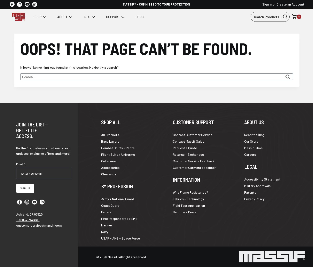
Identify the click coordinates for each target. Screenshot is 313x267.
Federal (106, 212)
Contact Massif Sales (188, 141)
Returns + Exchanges (188, 154)
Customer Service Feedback (193, 161)
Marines (107, 225)
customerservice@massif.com (39, 224)
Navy (104, 232)
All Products (110, 135)
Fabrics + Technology (188, 199)
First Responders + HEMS (119, 218)
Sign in (267, 4)
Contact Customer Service (192, 135)
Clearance (108, 174)
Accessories (110, 167)
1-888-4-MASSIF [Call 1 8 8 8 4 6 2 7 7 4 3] (28, 219)
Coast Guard (110, 205)
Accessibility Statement (262, 179)
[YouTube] (27, 4)
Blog (140, 17)
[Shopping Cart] (296, 16)
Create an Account (290, 4)
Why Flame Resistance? (190, 192)
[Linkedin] (34, 4)
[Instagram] (19, 4)
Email (20, 164)
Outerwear (109, 161)
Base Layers (110, 141)
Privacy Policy (254, 199)
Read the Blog (254, 135)
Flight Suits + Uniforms (118, 154)
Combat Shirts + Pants (117, 148)
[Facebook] (12, 4)
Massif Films (253, 148)
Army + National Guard (117, 199)
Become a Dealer (185, 212)
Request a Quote (185, 148)
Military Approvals (257, 186)
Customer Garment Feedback (194, 167)
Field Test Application (189, 205)
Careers (250, 154)
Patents (250, 192)
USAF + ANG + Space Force (120, 238)
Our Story (251, 141)
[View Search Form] (270, 17)
